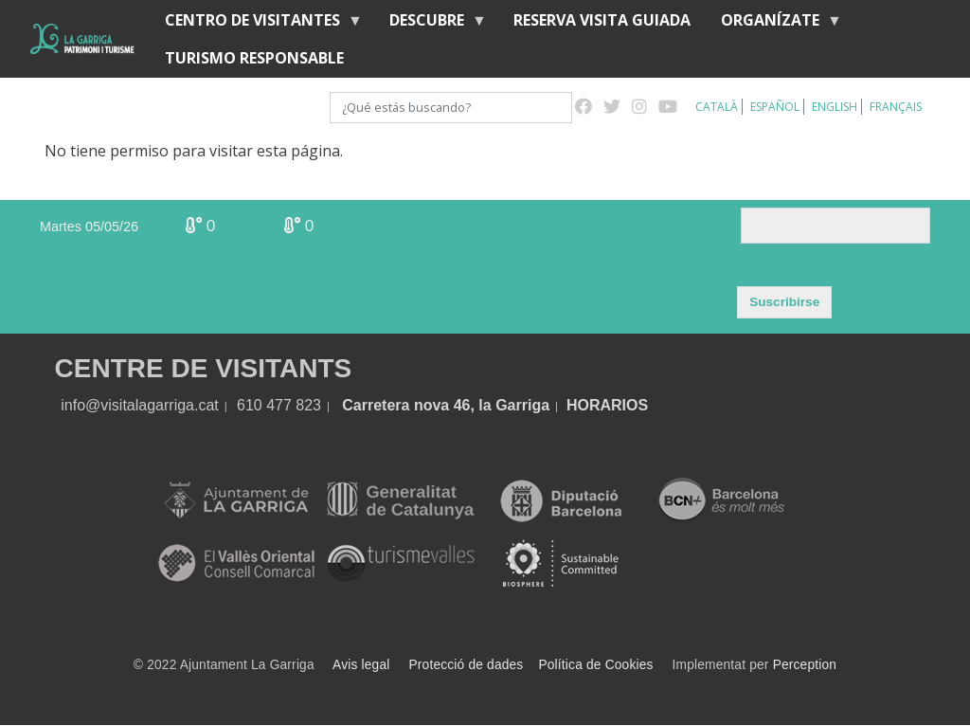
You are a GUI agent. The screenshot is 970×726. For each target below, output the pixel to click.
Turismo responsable (254, 57)
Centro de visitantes (256, 24)
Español (774, 107)
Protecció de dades (466, 665)
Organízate (774, 24)
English (834, 107)
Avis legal (360, 665)
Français (896, 107)
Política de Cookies (595, 665)
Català (716, 107)
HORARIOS (607, 405)
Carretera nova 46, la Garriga (445, 405)
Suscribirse (784, 302)
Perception (805, 665)
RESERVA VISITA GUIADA (602, 19)
